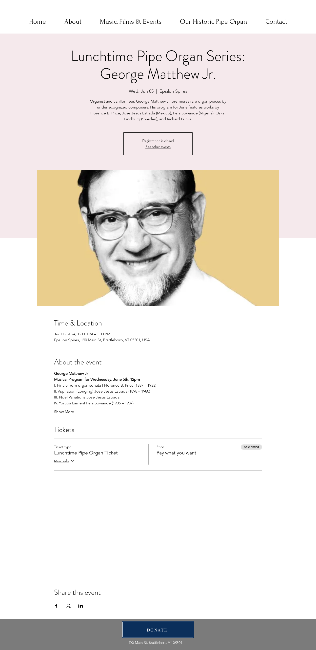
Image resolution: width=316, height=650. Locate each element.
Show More (64, 411)
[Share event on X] (68, 606)
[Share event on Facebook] (56, 606)
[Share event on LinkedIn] (80, 606)
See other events (158, 146)
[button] (73, 22)
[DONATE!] (158, 629)
